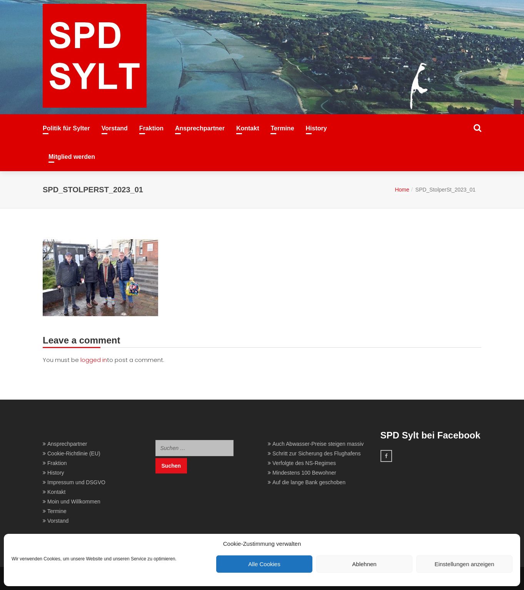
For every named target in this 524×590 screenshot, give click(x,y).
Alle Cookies (264, 564)
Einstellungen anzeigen (464, 564)
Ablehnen (364, 564)
